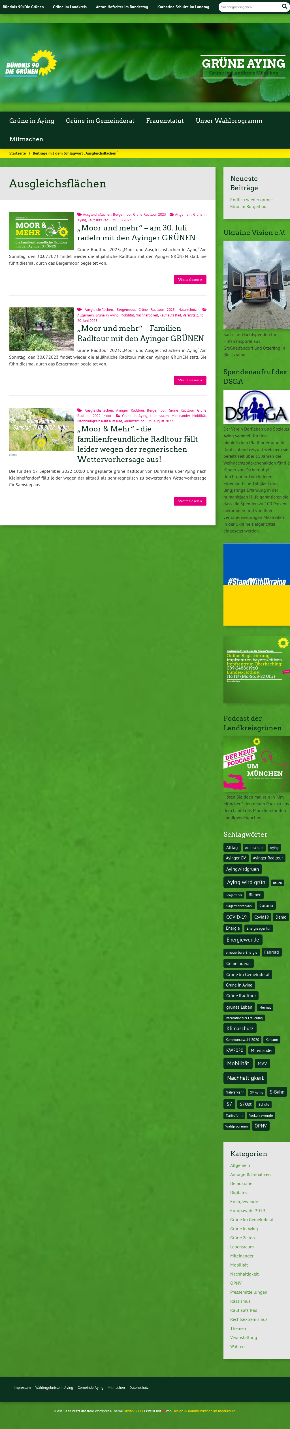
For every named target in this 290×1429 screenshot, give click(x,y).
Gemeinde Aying (90, 1387)
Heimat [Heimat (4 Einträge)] (265, 1007)
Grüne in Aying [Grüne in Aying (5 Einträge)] (239, 985)
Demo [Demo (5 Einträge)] (281, 917)
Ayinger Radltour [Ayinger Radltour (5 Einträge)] (268, 858)
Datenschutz (139, 1387)
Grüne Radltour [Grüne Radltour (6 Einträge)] (241, 995)
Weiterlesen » (190, 279)
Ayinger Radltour (130, 410)
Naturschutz (187, 309)
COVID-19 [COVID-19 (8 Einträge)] (236, 917)
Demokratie (241, 1183)
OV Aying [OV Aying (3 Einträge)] (256, 1092)
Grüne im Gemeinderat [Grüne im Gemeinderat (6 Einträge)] (248, 974)
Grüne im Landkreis (70, 6)
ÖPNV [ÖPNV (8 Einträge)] (261, 1126)
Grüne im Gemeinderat (100, 121)
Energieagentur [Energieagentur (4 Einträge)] (258, 928)
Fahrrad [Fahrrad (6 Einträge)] (271, 952)
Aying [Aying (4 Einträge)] (274, 847)
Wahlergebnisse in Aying (54, 1387)
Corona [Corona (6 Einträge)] (266, 905)
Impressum (22, 1387)
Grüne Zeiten (242, 1237)
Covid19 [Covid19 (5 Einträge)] (261, 917)
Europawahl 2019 (247, 1210)
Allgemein (183, 214)
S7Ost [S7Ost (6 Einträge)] (245, 1104)
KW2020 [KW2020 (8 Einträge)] (234, 1050)
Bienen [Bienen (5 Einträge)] (255, 894)
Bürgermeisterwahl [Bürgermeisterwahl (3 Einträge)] (239, 906)
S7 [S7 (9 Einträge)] (229, 1104)
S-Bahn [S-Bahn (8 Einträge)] (277, 1092)
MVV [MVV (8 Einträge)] (262, 1063)
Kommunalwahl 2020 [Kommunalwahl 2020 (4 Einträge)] (242, 1039)
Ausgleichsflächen (97, 214)
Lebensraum (159, 415)
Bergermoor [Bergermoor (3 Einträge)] (233, 895)
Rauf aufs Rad (98, 220)
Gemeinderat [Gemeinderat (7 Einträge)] (238, 963)
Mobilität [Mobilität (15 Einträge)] (238, 1063)
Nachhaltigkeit (147, 315)
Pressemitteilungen (248, 1292)
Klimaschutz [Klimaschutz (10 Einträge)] (240, 1028)
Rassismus (240, 1301)
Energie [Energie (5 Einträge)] (233, 928)
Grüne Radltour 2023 (149, 214)
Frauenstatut (165, 121)
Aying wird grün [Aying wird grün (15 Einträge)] (246, 882)
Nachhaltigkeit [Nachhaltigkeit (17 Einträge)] (245, 1078)
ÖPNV (236, 1283)
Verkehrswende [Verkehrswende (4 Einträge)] (261, 1115)
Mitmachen (26, 139)
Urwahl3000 (133, 1411)
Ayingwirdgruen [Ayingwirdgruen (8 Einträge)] (242, 869)
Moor (107, 415)
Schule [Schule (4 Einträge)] (264, 1104)
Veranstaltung (193, 315)
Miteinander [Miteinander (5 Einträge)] (262, 1050)
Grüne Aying (243, 63)
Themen (238, 1328)
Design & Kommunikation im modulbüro (203, 1411)
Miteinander (181, 415)
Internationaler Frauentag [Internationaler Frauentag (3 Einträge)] (244, 1018)
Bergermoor (122, 214)
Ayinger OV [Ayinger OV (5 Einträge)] (236, 858)
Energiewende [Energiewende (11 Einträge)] (243, 939)
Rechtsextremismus (249, 1319)
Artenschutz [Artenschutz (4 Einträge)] (254, 847)
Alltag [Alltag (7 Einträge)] (232, 847)
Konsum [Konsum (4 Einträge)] (272, 1039)
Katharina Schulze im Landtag (183, 6)
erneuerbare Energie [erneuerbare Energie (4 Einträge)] (241, 952)
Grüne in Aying (31, 121)
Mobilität (127, 315)
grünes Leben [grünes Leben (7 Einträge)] (239, 1007)
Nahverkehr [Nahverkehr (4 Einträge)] (235, 1092)
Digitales (238, 1192)
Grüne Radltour (181, 410)
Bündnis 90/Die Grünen (23, 6)
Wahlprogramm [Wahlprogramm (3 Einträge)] (236, 1126)
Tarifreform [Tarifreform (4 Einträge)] (234, 1115)
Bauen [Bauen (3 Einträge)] (277, 883)
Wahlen (237, 1346)
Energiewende (244, 1201)
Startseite (17, 153)
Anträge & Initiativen (250, 1174)
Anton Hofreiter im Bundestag (122, 6)
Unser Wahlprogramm (229, 121)
